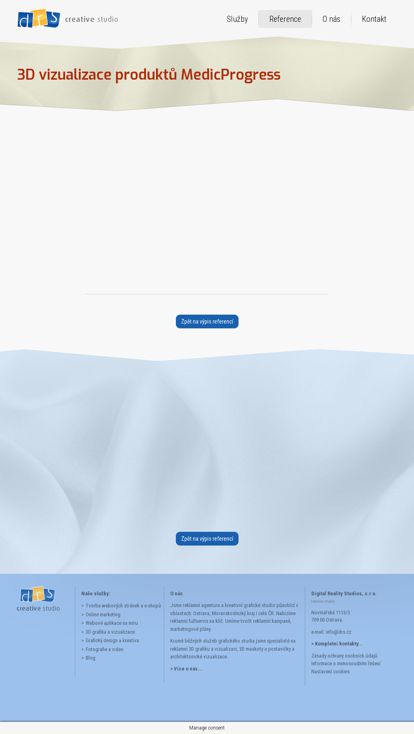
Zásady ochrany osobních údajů (344, 656)
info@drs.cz (338, 632)
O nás (331, 19)
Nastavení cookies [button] (330, 671)
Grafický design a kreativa (112, 640)
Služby (237, 19)
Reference (285, 19)
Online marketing (103, 614)
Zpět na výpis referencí (207, 321)
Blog (90, 658)
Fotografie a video (105, 649)
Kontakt (374, 19)
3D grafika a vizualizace (110, 632)
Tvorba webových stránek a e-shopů (122, 606)
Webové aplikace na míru (112, 623)
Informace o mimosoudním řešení (345, 663)
